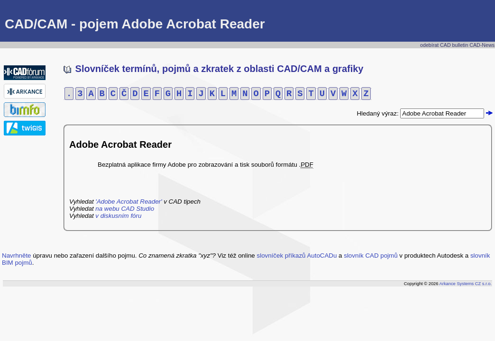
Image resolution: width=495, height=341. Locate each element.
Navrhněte (16, 255)
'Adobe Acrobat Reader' (128, 201)
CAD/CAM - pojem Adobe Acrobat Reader (135, 24)
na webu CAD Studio (124, 208)
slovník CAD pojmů (370, 255)
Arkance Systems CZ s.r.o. (466, 283)
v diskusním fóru (118, 215)
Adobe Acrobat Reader (120, 144)
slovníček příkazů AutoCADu (297, 255)
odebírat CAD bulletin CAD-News (457, 45)
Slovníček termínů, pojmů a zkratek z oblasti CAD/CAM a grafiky (214, 68)
